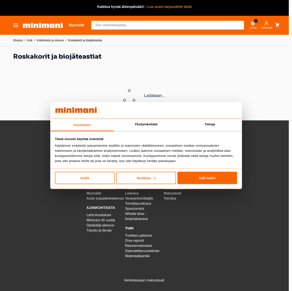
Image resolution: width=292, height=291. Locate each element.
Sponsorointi (134, 208)
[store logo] (43, 25)
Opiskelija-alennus (100, 225)
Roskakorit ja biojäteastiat (85, 40)
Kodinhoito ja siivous (50, 40)
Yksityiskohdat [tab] (146, 124)
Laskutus (132, 193)
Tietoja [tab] (210, 124)
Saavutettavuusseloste (142, 251)
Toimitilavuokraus (138, 203)
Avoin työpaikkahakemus (105, 198)
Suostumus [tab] (82, 125)
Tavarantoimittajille (139, 198)
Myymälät (93, 193)
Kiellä (85, 178)
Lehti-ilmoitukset (98, 215)
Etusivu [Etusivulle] (18, 40)
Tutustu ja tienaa (99, 230)
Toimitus (170, 198)
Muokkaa (146, 178)
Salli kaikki (207, 178)
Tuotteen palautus (139, 235)
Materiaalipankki (137, 256)
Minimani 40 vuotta (100, 220)
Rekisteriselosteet (138, 246)
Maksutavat (172, 193)
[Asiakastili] (266, 25)
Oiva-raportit (134, 240)
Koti (29, 40)
